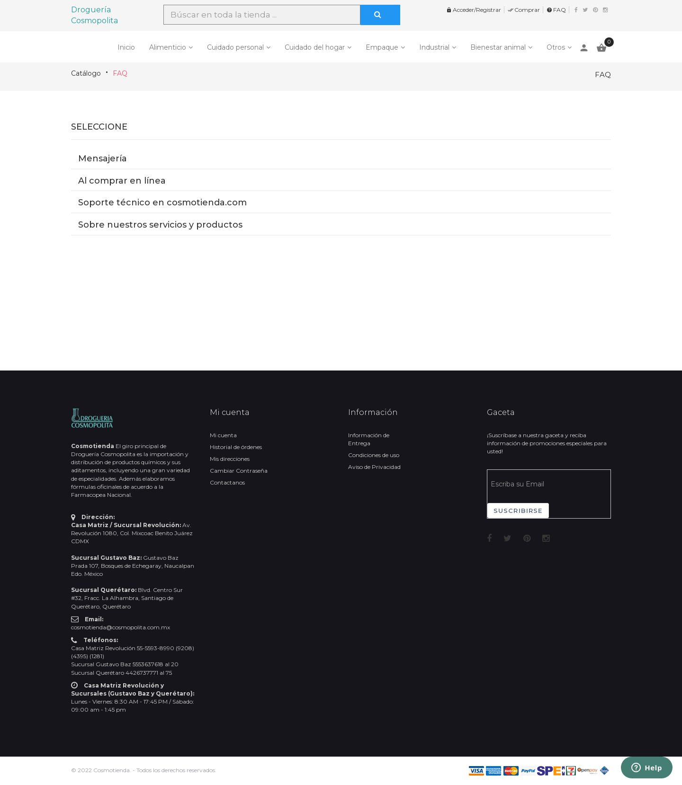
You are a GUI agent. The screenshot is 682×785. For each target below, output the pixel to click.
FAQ (556, 9)
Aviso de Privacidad (374, 466)
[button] (341, 145)
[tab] (341, 146)
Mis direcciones (230, 458)
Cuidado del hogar (315, 47)
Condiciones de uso (373, 455)
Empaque (382, 47)
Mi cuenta (223, 435)
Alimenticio (167, 47)
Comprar (524, 9)
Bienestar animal (498, 47)
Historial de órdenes (236, 446)
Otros (556, 47)
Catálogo (86, 73)
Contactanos (227, 482)
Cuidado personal (235, 47)
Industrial (434, 47)
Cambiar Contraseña (239, 470)
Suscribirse (518, 510)
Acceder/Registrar (473, 9)
